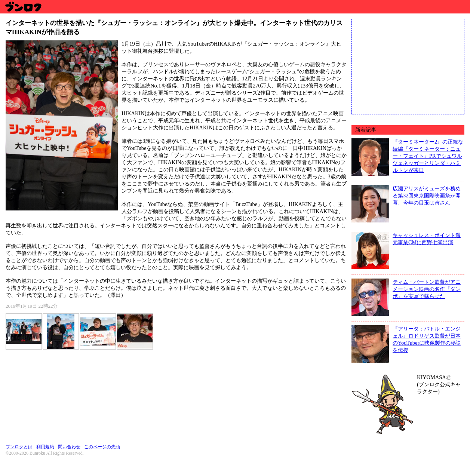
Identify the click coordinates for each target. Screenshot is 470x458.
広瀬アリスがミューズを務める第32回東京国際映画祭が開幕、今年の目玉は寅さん (427, 195)
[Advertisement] (408, 66)
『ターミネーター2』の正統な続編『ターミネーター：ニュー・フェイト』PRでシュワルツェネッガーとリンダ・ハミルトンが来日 (428, 156)
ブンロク (23, 6)
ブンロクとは (19, 447)
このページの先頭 (102, 447)
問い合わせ (69, 447)
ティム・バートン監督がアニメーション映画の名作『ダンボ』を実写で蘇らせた (427, 289)
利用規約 (45, 447)
